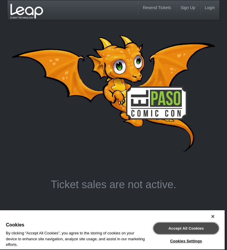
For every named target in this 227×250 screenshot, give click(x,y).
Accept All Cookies (186, 228)
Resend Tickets (157, 7)
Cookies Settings (186, 241)
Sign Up (188, 7)
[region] (112, 230)
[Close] (213, 216)
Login (210, 7)
